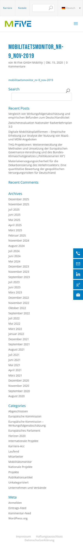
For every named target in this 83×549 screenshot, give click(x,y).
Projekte (13, 472)
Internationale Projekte (23, 441)
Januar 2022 (16, 334)
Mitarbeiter (15, 456)
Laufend (13, 451)
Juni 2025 (14, 214)
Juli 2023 (14, 282)
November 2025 (18, 204)
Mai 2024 (14, 261)
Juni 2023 (14, 287)
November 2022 (18, 303)
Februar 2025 (17, 235)
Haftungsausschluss (49, 536)
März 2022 (15, 329)
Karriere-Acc (16, 446)
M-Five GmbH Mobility (28, 62)
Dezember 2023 (18, 266)
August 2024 (16, 246)
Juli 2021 (14, 355)
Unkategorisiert (18, 482)
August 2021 (16, 349)
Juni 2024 (14, 256)
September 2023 (19, 277)
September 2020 (19, 391)
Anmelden (15, 503)
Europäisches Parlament (24, 430)
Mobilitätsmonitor (20, 462)
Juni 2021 (14, 360)
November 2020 (18, 386)
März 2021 (15, 375)
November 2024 (18, 240)
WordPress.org (18, 518)
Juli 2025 (14, 209)
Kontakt (22, 8)
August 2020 (16, 396)
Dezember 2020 (18, 380)
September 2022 (19, 313)
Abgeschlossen (18, 411)
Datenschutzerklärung (39, 540)
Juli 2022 (14, 318)
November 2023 (18, 272)
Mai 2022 (14, 323)
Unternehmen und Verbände (27, 488)
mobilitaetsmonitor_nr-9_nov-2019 (30, 80)
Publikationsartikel (20, 477)
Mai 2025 (14, 220)
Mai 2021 (14, 365)
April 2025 (15, 225)
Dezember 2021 (18, 339)
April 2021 (15, 370)
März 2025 (15, 230)
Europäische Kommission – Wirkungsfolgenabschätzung (27, 423)
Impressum (23, 536)
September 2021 (19, 344)
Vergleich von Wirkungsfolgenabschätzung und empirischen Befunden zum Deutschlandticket (39, 116)
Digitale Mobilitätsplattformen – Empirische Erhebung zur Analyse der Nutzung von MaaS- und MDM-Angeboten (38, 135)
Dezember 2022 (18, 297)
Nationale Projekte (20, 467)
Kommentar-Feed (19, 513)
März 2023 (15, 292)
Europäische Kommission (24, 416)
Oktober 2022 (17, 308)
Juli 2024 (14, 251)
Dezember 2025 (18, 199)
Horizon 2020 (17, 436)
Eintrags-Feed (17, 508)
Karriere (7, 8)
